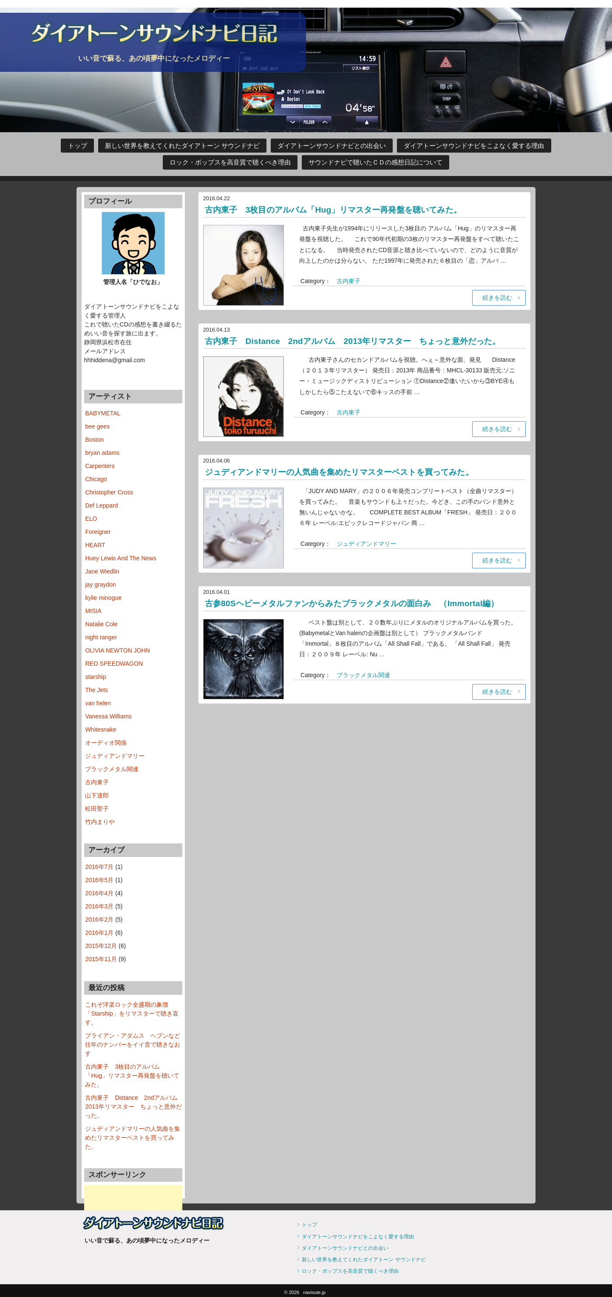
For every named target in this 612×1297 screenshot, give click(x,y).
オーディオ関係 (106, 742)
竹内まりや (100, 821)
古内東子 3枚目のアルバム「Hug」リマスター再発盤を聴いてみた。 (338, 209)
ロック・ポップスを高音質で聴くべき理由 (230, 162)
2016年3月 (99, 906)
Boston (94, 439)
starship (95, 676)
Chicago (96, 479)
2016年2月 (99, 919)
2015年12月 (101, 945)
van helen (98, 703)
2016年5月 (99, 880)
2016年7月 (99, 866)
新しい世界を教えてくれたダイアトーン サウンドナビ (182, 145)
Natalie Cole (101, 624)
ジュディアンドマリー (366, 542)
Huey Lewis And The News (120, 558)
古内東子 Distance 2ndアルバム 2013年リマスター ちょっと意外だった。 (358, 340)
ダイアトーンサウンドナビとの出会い (332, 145)
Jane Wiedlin (102, 571)
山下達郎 (97, 795)
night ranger (101, 637)
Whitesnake (100, 729)
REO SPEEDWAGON (114, 663)
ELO (91, 518)
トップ (77, 145)
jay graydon (100, 584)
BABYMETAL (102, 413)
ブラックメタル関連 (363, 674)
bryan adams (102, 452)
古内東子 (348, 281)
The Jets (96, 690)
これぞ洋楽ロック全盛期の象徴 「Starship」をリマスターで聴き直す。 (131, 1013)
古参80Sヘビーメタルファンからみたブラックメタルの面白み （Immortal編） (357, 602)
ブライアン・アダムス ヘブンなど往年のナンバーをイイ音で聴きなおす (132, 1044)
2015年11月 (101, 959)
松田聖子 (97, 808)
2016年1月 (99, 932)
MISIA (93, 610)
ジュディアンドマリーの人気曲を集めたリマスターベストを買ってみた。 (345, 471)
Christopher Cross (109, 492)
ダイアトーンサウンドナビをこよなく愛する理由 (474, 145)
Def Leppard (101, 505)
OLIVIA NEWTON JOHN (117, 650)
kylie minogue (103, 597)
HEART (95, 545)
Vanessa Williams (108, 716)
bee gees (97, 426)
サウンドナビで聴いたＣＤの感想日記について (375, 162)
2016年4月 (99, 893)
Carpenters (99, 466)
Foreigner (97, 531)
